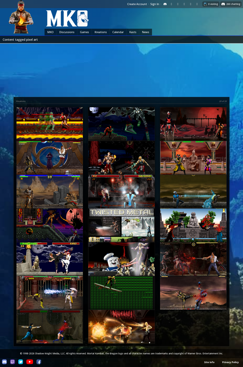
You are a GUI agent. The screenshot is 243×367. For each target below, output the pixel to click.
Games (84, 32)
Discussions (66, 32)
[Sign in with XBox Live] (197, 4)
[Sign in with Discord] (165, 4)
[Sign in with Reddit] (184, 4)
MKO (50, 32)
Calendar (118, 32)
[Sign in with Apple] (190, 4)
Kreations (100, 32)
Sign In (154, 4)
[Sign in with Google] (177, 4)
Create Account (137, 4)
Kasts (132, 32)
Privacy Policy (230, 362)
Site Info (209, 362)
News (145, 32)
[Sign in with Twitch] (171, 4)
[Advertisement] (121, 69)
